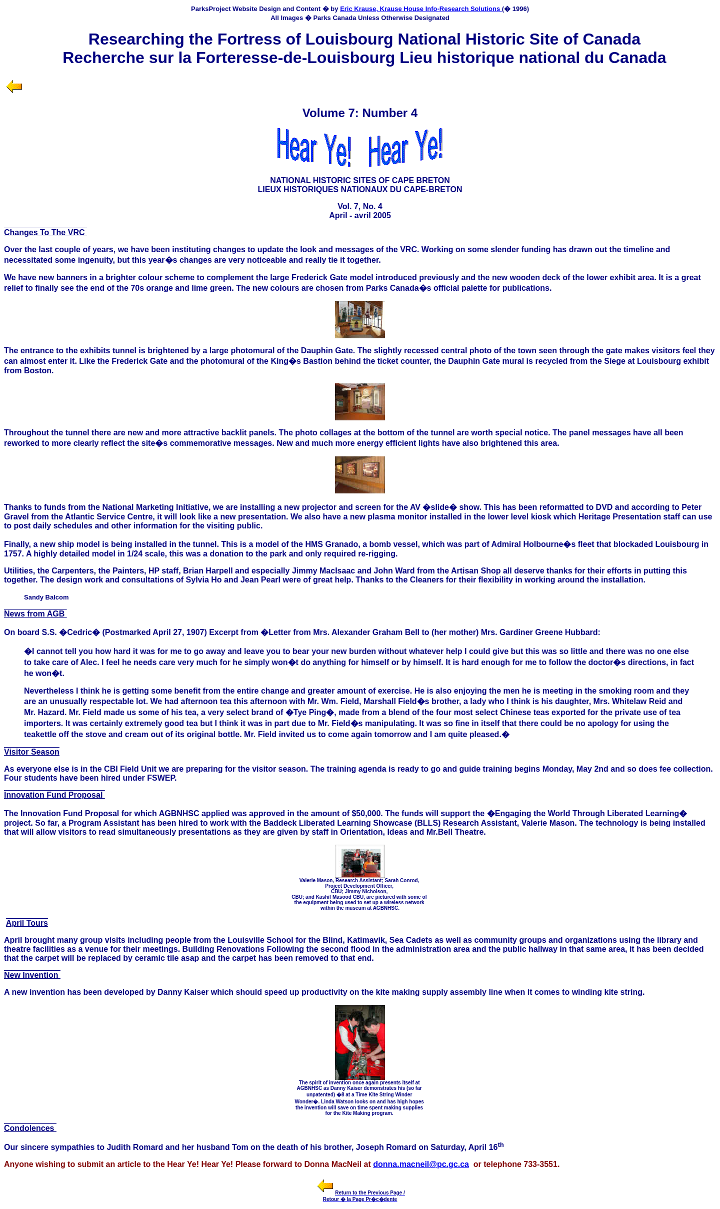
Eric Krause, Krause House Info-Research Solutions (421, 9)
